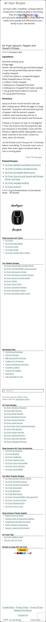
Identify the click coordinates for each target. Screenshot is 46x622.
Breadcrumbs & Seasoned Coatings (19, 519)
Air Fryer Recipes (14, 3)
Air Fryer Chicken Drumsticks (17, 485)
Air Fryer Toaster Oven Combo (17, 253)
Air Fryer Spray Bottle (14, 469)
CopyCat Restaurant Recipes (17, 364)
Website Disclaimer (23, 610)
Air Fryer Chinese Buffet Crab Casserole (21, 497)
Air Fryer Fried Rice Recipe (16, 482)
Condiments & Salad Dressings (18, 522)
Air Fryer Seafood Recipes (14, 435)
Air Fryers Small (11, 250)
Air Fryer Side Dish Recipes (15, 438)
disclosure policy (22, 399)
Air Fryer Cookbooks (13, 457)
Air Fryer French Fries (14, 506)
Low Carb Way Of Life (14, 377)
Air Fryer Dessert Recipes (14, 420)
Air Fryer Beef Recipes (13, 411)
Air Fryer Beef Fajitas (13, 494)
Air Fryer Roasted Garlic (15, 503)
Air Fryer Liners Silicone (15, 466)
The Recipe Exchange (14, 352)
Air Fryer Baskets (12, 454)
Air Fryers (9, 240)
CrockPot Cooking (12, 367)
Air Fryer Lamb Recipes (13, 423)
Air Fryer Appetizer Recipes (15, 408)
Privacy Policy (22, 607)
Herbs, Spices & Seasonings (16, 525)
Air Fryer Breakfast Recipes (18, 190)
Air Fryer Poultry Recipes (14, 432)
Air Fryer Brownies (12, 491)
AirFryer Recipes (12, 355)
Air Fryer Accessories (13, 451)
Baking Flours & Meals (14, 515)
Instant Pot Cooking (13, 370)
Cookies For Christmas (14, 361)
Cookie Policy (8, 607)
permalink (15, 193)
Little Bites (9, 374)
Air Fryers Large (11, 247)
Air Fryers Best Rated (14, 243)
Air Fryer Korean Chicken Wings (18, 478)
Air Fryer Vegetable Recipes (15, 441)
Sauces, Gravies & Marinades (17, 528)
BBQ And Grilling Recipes (15, 358)
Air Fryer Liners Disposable (16, 463)
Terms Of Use (36, 607)
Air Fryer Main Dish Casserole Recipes (19, 426)
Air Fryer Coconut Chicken (16, 500)
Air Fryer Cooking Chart (14, 460)
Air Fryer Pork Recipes (13, 429)
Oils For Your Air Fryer (13, 540)
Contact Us (23, 615)
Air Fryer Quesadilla (13, 488)
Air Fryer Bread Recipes (13, 414)
